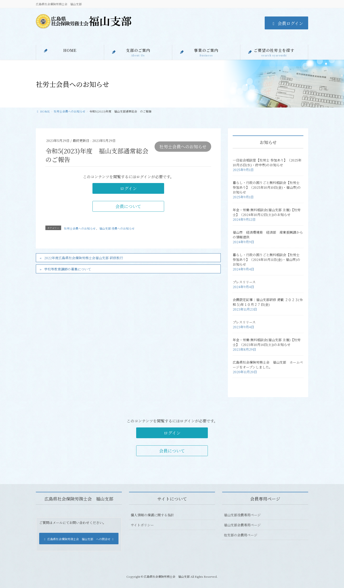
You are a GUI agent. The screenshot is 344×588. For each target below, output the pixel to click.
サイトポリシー (142, 525)
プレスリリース (244, 282)
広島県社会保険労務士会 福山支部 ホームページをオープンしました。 (268, 364)
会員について (128, 206)
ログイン (128, 188)
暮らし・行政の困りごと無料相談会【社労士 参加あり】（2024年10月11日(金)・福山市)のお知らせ (266, 259)
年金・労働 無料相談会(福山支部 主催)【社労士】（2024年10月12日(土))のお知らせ (267, 212)
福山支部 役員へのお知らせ (116, 228)
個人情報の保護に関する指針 (152, 514)
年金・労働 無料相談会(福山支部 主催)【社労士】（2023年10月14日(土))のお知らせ (267, 342)
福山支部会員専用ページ (242, 525)
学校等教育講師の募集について (67, 269)
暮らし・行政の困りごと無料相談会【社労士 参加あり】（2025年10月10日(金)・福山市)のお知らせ (267, 187)
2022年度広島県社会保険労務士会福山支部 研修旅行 (83, 257)
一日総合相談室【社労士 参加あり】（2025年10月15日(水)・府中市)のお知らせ (267, 162)
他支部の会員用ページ (240, 535)
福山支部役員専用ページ (242, 514)
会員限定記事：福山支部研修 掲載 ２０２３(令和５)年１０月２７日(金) (268, 302)
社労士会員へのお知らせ (182, 146)
